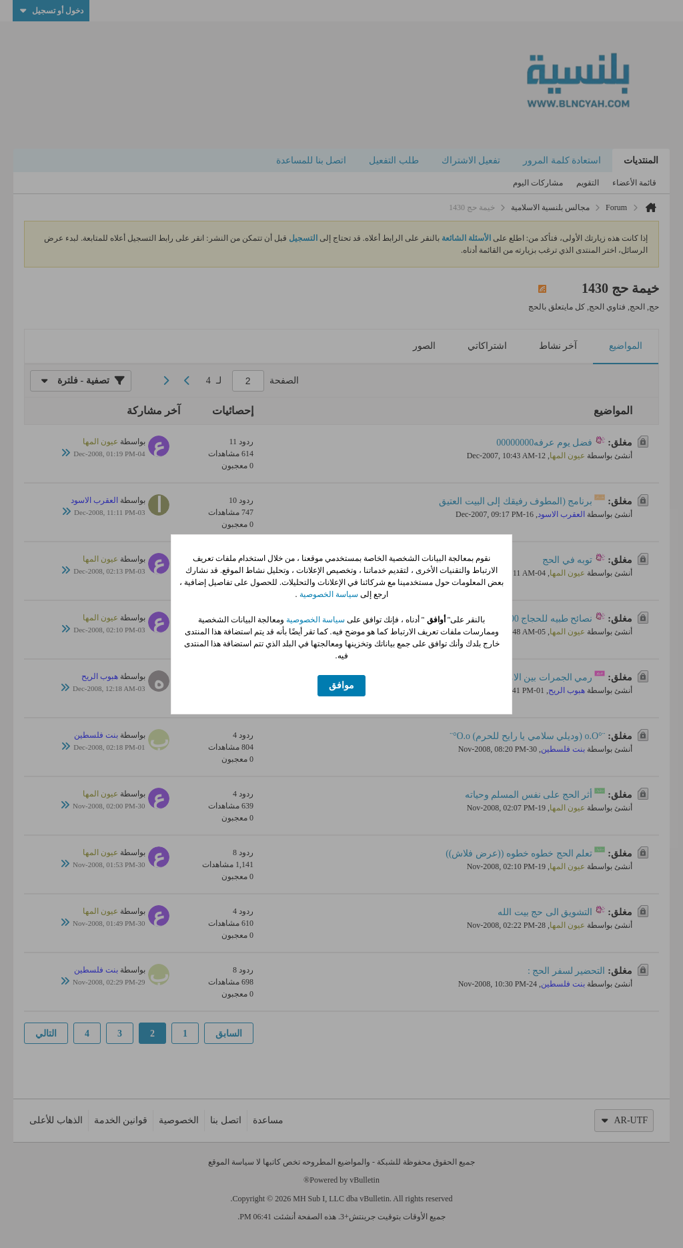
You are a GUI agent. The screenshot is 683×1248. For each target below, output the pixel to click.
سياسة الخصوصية (327, 594)
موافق (341, 685)
